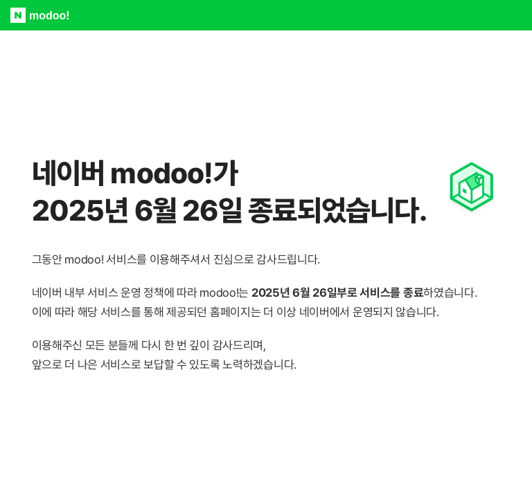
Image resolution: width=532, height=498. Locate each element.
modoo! (49, 15)
